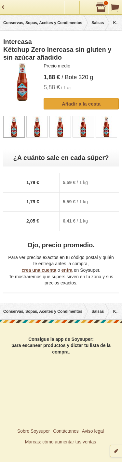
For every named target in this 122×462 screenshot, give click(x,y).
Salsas (97, 23)
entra (67, 270)
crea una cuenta (38, 270)
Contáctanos (66, 431)
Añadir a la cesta (81, 104)
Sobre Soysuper (33, 431)
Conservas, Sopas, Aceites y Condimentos (42, 23)
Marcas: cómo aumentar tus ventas (60, 441)
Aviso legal (93, 431)
